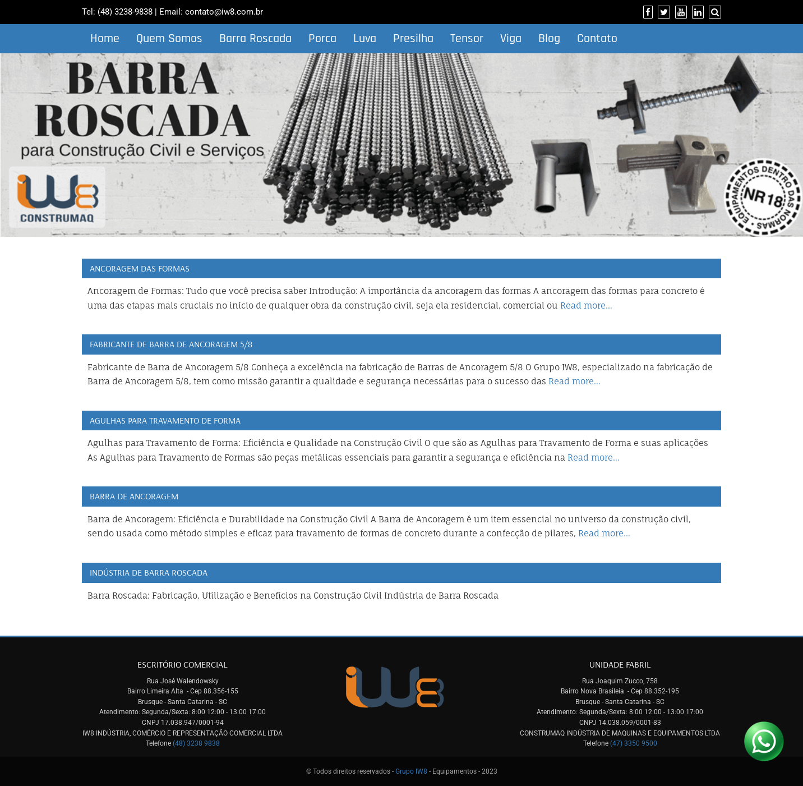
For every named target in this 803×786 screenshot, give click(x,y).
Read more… (586, 305)
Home (104, 39)
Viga (511, 39)
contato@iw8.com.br (224, 12)
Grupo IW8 (411, 771)
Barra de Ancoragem (134, 496)
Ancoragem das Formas (140, 268)
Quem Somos (169, 39)
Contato (597, 39)
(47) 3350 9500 (633, 743)
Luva (364, 39)
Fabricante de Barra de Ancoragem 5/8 (171, 344)
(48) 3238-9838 (125, 12)
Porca (322, 39)
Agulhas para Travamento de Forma (165, 420)
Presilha (413, 39)
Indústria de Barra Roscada (148, 572)
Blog (549, 39)
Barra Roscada (255, 39)
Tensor (466, 39)
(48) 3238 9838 (196, 743)
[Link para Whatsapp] (764, 741)
